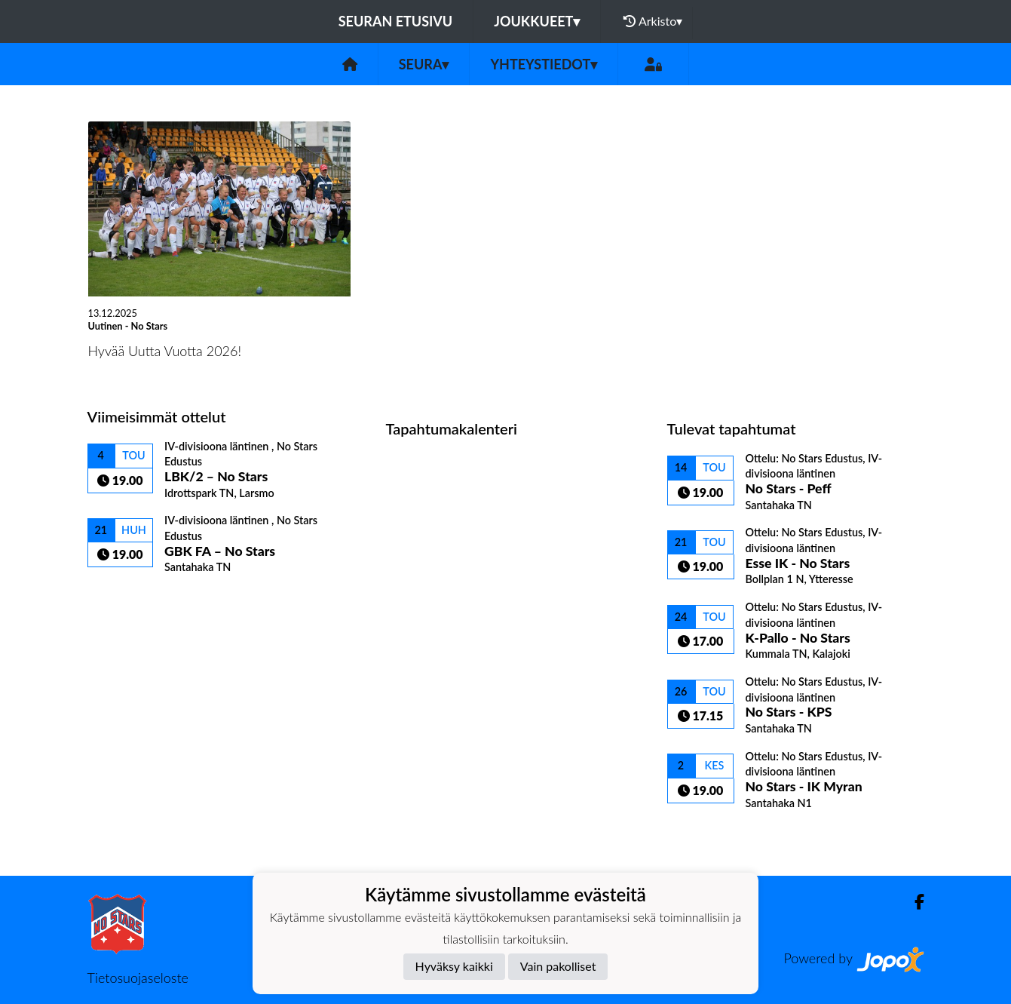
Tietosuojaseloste (137, 977)
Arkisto (652, 21)
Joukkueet (537, 21)
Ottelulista (124, 600)
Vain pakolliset (558, 966)
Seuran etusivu (396, 21)
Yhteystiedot (543, 64)
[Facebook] (913, 902)
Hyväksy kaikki (454, 966)
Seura (424, 64)
